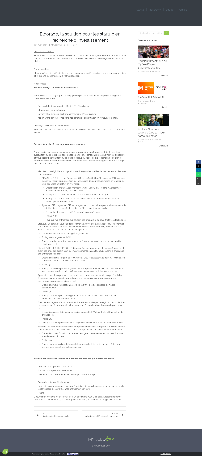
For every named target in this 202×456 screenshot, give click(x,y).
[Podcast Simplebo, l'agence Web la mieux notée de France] (153, 120)
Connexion (166, 453)
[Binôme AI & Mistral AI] (153, 88)
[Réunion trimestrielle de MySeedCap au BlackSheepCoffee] (153, 52)
